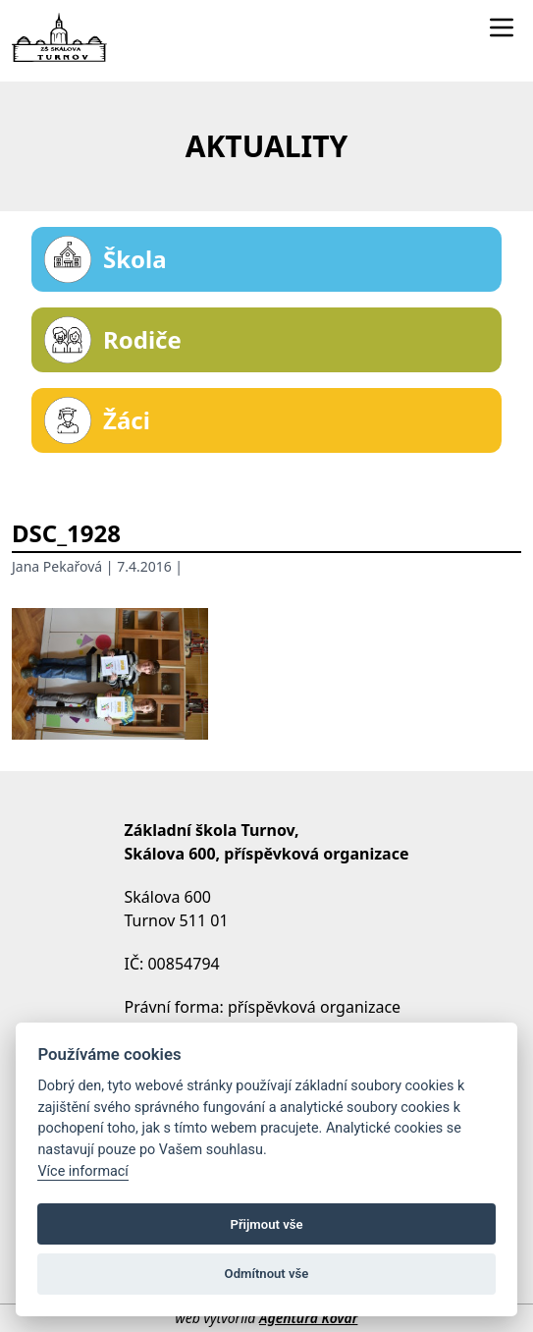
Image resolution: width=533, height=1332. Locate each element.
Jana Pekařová (57, 566)
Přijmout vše (266, 1224)
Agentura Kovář (308, 1317)
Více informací (83, 1171)
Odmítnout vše (267, 1273)
